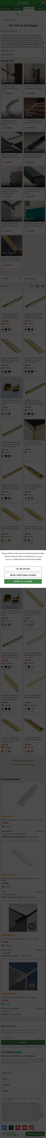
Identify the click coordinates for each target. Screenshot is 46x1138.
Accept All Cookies (23, 581)
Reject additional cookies (23, 575)
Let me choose (23, 569)
